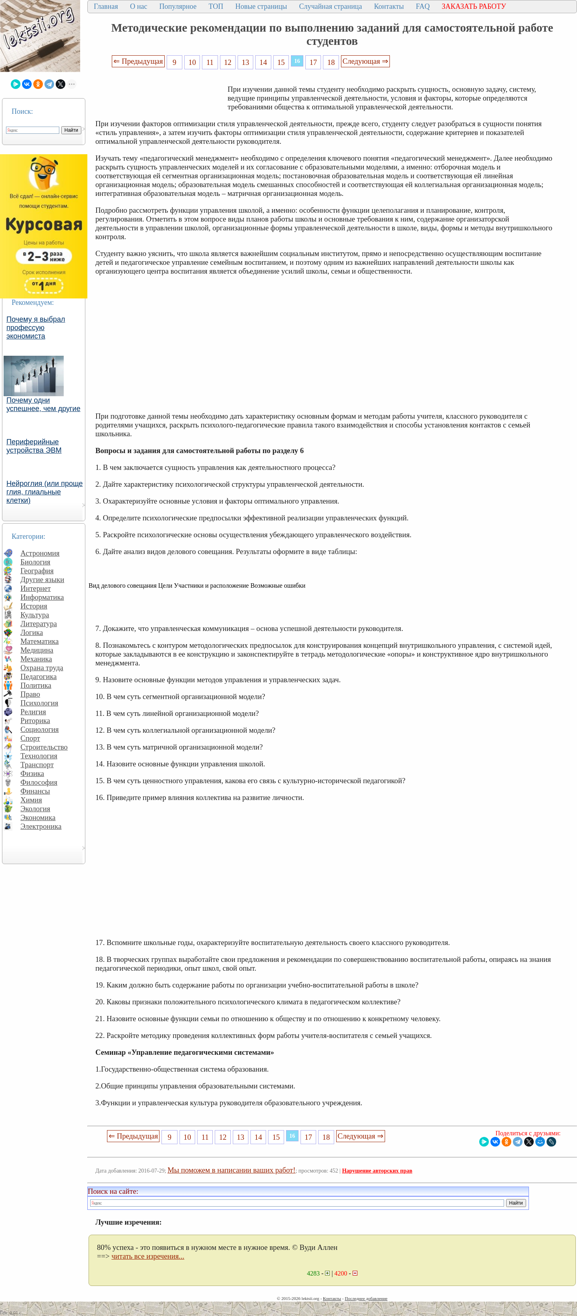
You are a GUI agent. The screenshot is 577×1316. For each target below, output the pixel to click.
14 (263, 62)
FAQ (423, 6)
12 (228, 62)
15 (281, 62)
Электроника (41, 826)
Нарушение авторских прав (377, 1171)
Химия (31, 800)
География (37, 570)
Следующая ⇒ (365, 61)
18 (331, 62)
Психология (39, 703)
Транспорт (37, 764)
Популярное (178, 6)
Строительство (44, 747)
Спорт (30, 738)
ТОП (216, 6)
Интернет (35, 588)
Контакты (388, 6)
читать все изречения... (147, 1256)
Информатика (42, 597)
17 (313, 62)
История (33, 606)
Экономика (38, 817)
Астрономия (40, 553)
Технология (38, 756)
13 (245, 62)
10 (192, 62)
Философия (38, 782)
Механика (36, 659)
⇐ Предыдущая (138, 61)
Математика (39, 641)
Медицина (36, 650)
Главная (106, 6)
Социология (39, 729)
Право (30, 694)
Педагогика (38, 676)
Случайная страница (330, 6)
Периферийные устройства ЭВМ (34, 446)
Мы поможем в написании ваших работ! (231, 1170)
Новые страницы (261, 6)
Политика (35, 685)
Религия (33, 711)
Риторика (35, 720)
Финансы (35, 791)
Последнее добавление (366, 1298)
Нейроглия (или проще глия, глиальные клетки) (44, 492)
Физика (32, 773)
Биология (35, 562)
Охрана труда (41, 667)
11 (210, 62)
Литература (38, 623)
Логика (31, 632)
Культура (34, 615)
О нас (138, 6)
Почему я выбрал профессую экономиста (35, 327)
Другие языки (42, 579)
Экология (35, 808)
